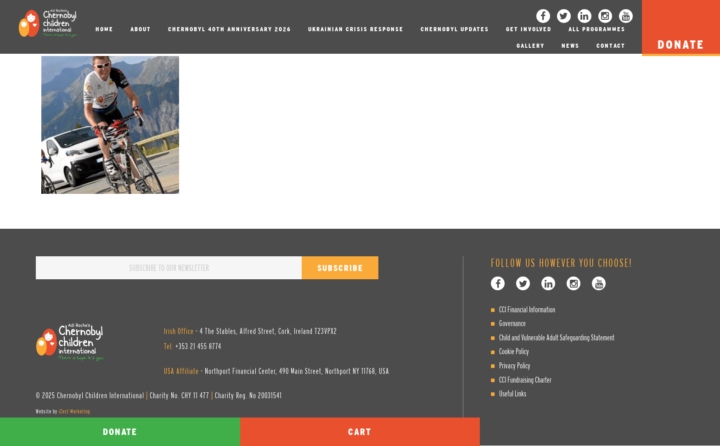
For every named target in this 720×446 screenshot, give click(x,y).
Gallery (531, 45)
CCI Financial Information (527, 309)
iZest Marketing (74, 411)
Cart (359, 431)
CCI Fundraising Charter (525, 379)
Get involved (528, 29)
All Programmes (596, 29)
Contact (610, 45)
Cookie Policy (514, 351)
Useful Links (512, 393)
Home (104, 29)
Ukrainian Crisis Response (356, 29)
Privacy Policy (514, 365)
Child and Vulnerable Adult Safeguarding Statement (556, 337)
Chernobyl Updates (455, 29)
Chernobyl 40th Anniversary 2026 (229, 29)
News (570, 45)
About (140, 29)
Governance (512, 323)
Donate (120, 431)
